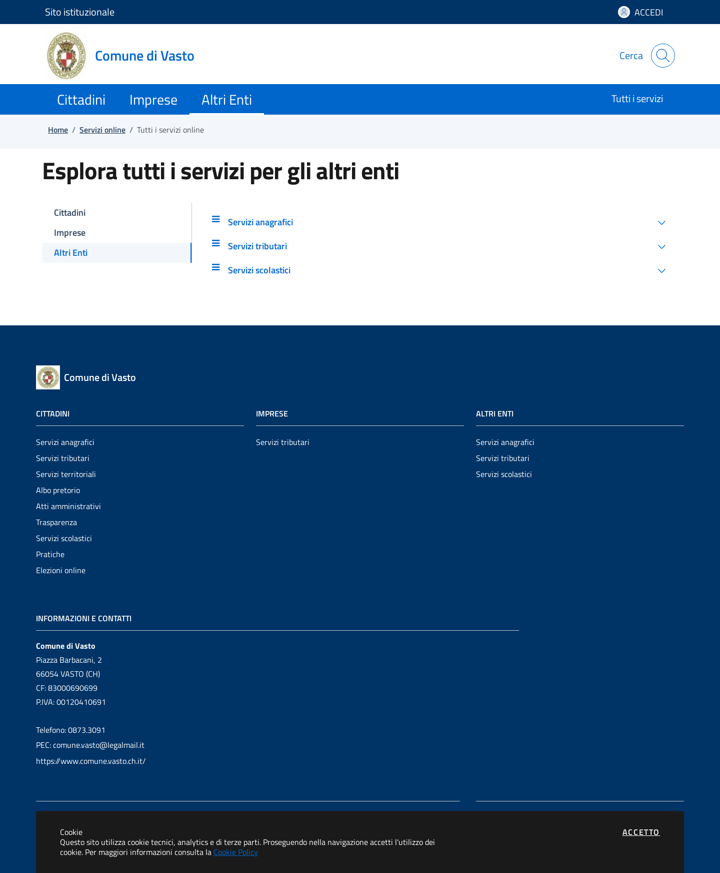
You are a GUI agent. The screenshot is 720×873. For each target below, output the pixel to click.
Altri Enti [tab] (71, 252)
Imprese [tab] (70, 232)
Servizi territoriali (66, 474)
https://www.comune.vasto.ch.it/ (91, 761)
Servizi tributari (63, 458)
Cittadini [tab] (70, 212)
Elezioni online (61, 570)
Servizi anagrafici (65, 442)
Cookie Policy (236, 852)
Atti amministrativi (68, 506)
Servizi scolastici (64, 538)
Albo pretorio (58, 490)
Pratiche (50, 554)
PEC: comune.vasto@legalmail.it (90, 745)
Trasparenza (56, 522)
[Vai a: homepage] (125, 55)
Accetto (641, 832)
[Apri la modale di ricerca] (663, 56)
